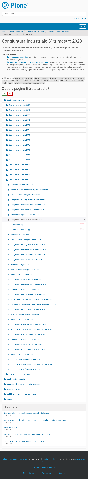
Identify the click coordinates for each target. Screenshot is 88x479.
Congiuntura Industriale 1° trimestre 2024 (26, 279)
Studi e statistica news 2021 (19, 165)
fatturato (36, 80)
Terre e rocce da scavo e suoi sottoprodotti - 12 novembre (25, 441)
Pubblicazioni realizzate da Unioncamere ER (23, 394)
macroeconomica (38, 83)
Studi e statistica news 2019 (19, 155)
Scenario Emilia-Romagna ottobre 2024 (25, 359)
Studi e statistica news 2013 (19, 125)
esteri (68, 80)
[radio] (4, 94)
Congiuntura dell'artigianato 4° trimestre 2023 (28, 245)
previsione (27, 80)
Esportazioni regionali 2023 (21, 265)
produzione (54, 80)
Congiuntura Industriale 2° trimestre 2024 (26, 344)
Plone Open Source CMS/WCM (15, 459)
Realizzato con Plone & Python (44, 467)
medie (5, 80)
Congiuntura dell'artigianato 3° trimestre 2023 (28, 200)
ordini (62, 80)
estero (74, 80)
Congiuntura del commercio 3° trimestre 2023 (28, 205)
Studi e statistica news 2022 (19, 170)
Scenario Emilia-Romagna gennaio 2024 (26, 240)
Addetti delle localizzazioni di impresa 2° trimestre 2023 (31, 190)
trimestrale (44, 78)
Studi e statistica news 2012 (19, 120)
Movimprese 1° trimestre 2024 (22, 274)
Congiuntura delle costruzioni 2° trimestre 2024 (28, 324)
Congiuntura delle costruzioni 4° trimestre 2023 (28, 250)
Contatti (10, 399)
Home (4, 32)
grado (5, 83)
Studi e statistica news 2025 (19, 374)
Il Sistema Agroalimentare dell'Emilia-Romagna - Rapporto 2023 (34, 304)
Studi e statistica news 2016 (19, 140)
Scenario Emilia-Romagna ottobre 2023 (25, 195)
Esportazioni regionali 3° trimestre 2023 (25, 215)
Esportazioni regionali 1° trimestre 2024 (25, 289)
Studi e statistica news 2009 (19, 105)
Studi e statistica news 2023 (19, 175)
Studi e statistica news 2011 (19, 115)
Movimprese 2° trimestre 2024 (22, 319)
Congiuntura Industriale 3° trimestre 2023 (26, 220)
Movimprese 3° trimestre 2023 (22, 185)
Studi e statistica (16, 32)
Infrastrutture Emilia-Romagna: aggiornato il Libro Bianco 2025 (27, 434)
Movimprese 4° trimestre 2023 (22, 235)
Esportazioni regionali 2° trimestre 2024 (25, 339)
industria (19, 80)
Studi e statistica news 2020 (19, 160)
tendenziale (27, 83)
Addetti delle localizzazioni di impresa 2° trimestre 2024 (31, 364)
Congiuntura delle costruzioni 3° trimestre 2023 (28, 210)
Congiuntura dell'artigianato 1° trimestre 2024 (28, 309)
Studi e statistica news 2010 (19, 110)
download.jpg (48, 224)
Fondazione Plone (49, 459)
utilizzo (60, 78)
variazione (17, 83)
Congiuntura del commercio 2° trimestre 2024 (28, 334)
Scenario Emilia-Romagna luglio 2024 (25, 314)
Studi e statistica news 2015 (19, 135)
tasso (10, 83)
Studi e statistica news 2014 (19, 130)
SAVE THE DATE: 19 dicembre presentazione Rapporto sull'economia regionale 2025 (35, 420)
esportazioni (45, 80)
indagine (53, 78)
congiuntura (19, 78)
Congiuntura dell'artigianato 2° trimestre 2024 (28, 349)
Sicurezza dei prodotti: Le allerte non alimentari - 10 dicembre (26, 413)
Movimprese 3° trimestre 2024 (22, 354)
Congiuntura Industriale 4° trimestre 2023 (26, 260)
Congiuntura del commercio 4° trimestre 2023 (28, 255)
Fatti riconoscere (79, 18)
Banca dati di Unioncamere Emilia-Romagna (23, 384)
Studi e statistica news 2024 (58, 32)
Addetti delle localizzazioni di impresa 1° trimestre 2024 (31, 329)
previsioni (68, 78)
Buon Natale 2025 (10, 427)
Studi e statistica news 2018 (19, 150)
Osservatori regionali (15, 389)
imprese (11, 80)
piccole (36, 78)
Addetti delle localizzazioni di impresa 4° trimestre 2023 (31, 299)
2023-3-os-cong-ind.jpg (48, 229)
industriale (28, 78)
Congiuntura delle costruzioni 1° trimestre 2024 (28, 284)
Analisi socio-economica (16, 379)
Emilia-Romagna (78, 78)
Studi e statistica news (35, 32)
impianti (81, 80)
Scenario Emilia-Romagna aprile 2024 (25, 270)
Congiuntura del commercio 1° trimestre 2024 (28, 294)
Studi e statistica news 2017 (19, 145)
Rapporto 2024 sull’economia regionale (25, 369)
